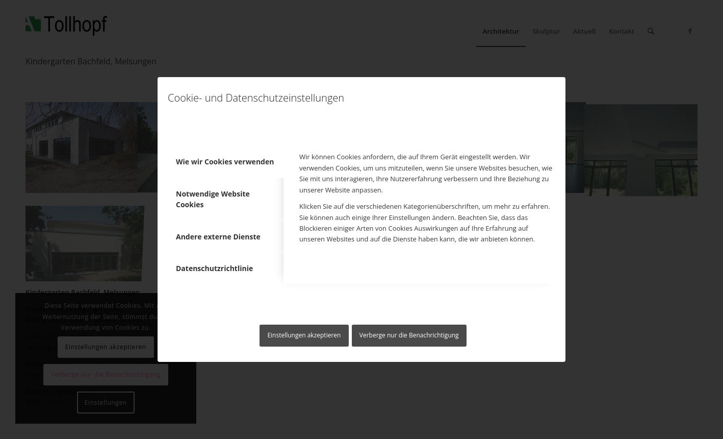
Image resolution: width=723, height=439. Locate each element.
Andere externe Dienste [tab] (218, 236)
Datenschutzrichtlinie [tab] (214, 268)
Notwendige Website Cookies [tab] (213, 199)
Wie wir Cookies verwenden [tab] (225, 161)
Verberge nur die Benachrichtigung (409, 335)
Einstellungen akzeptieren (304, 335)
